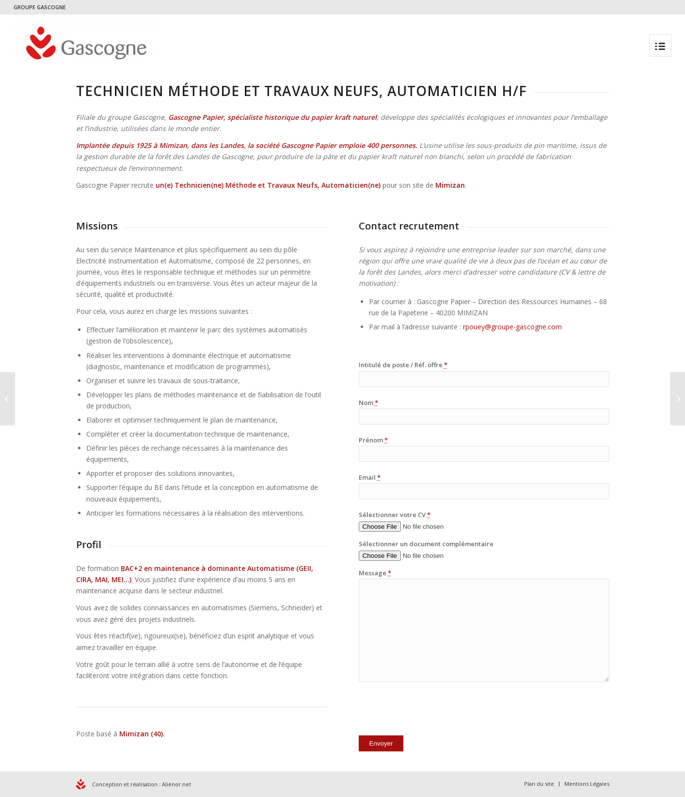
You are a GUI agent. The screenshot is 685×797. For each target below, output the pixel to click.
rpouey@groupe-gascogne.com (511, 326)
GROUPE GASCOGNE (40, 7)
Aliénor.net (176, 784)
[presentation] (432, 711)
